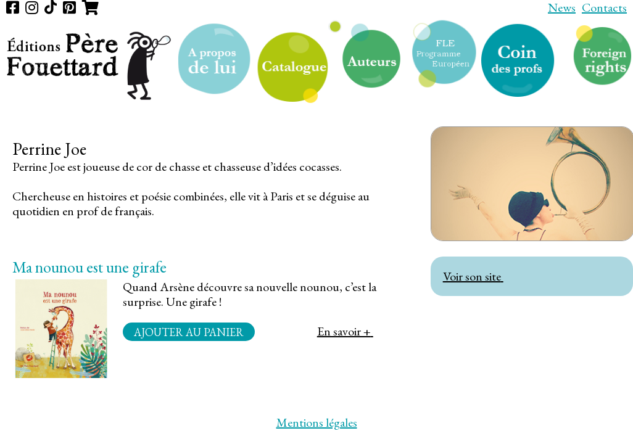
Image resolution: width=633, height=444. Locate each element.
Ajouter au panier (189, 331)
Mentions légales (316, 422)
